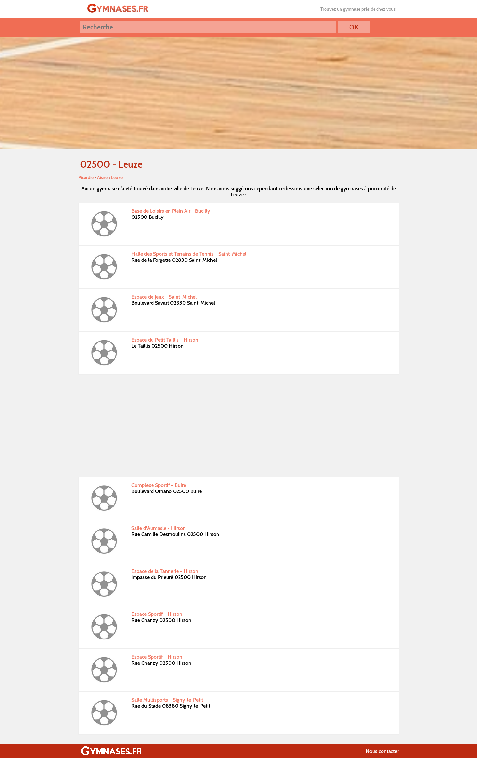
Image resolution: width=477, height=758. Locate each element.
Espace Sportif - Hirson (156, 614)
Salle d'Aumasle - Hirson (158, 528)
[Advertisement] (238, 426)
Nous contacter (382, 751)
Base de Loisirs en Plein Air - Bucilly (170, 211)
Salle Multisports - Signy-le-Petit (167, 700)
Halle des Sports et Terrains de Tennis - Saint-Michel (188, 254)
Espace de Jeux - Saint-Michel (164, 297)
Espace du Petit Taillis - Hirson (164, 340)
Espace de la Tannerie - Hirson (164, 571)
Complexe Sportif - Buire (158, 485)
